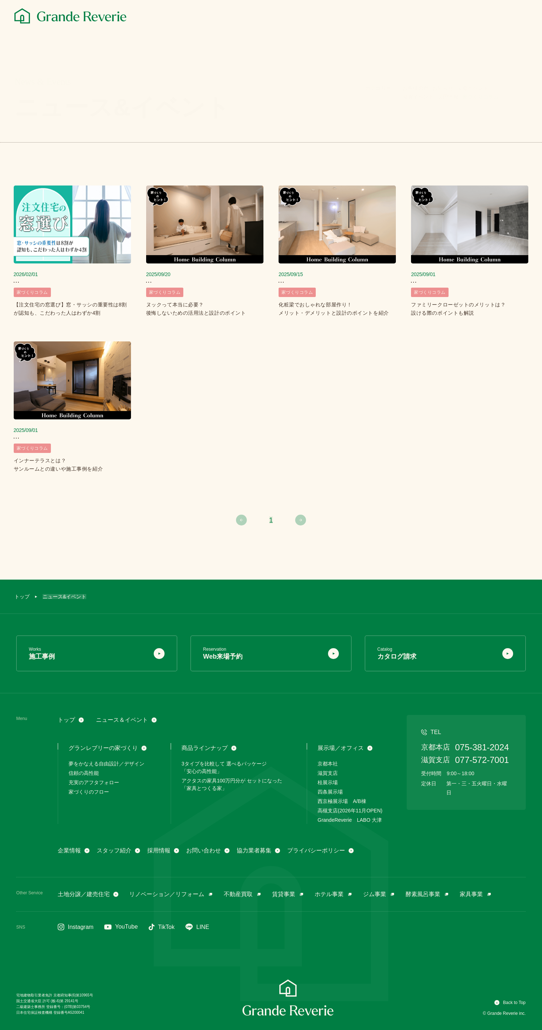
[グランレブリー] (70, 15)
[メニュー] (520, 17)
